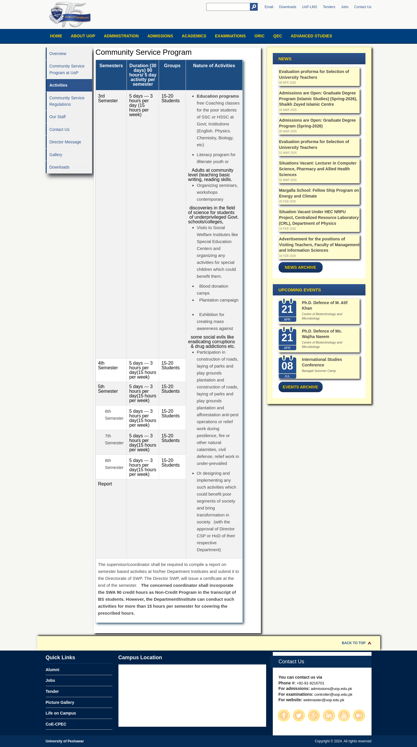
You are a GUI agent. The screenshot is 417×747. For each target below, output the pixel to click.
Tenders (329, 7)
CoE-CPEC (56, 724)
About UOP (83, 36)
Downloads (287, 7)
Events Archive (300, 387)
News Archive (300, 267)
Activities (58, 85)
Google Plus (314, 715)
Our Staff (58, 116)
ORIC (260, 36)
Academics (194, 36)
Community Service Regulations (67, 101)
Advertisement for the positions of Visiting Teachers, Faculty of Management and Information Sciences (319, 245)
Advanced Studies (311, 36)
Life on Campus (61, 713)
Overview (58, 53)
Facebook (284, 715)
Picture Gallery (60, 702)
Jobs (344, 7)
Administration (121, 36)
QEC (277, 36)
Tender (52, 691)
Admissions (160, 36)
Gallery (56, 154)
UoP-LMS (309, 7)
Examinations (230, 36)
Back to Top (353, 643)
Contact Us (362, 7)
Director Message (65, 142)
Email (269, 7)
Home (56, 36)
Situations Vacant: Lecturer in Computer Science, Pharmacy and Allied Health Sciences (318, 169)
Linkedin (329, 715)
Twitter (299, 715)
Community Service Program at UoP (67, 69)
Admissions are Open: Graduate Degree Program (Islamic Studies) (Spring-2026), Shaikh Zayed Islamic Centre (318, 99)
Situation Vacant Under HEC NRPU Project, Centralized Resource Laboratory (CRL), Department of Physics (319, 217)
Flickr (359, 715)
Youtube (344, 715)
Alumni (52, 669)
